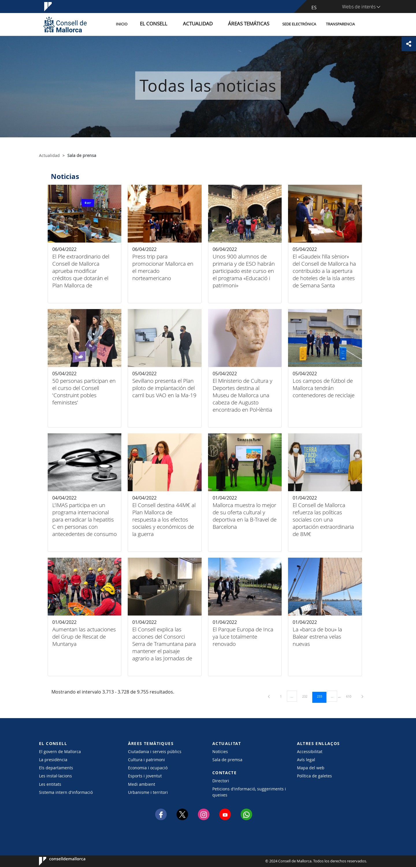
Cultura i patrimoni (146, 759)
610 (351, 696)
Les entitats (50, 784)
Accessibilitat (309, 751)
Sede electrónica (299, 24)
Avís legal (306, 759)
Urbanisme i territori (148, 792)
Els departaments (56, 767)
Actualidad (210, 24)
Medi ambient (141, 784)
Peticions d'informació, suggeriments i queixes (249, 792)
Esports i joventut (145, 776)
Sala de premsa (227, 759)
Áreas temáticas (252, 24)
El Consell (174, 24)
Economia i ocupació (148, 767)
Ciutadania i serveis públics (154, 751)
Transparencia (340, 24)
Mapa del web (310, 767)
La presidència (53, 759)
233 (321, 696)
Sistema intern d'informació (66, 792)
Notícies (220, 751)
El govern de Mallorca (60, 751)
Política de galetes (314, 776)
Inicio (148, 24)
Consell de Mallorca (56, 861)
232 (307, 696)
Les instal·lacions (55, 776)
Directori (220, 780)
